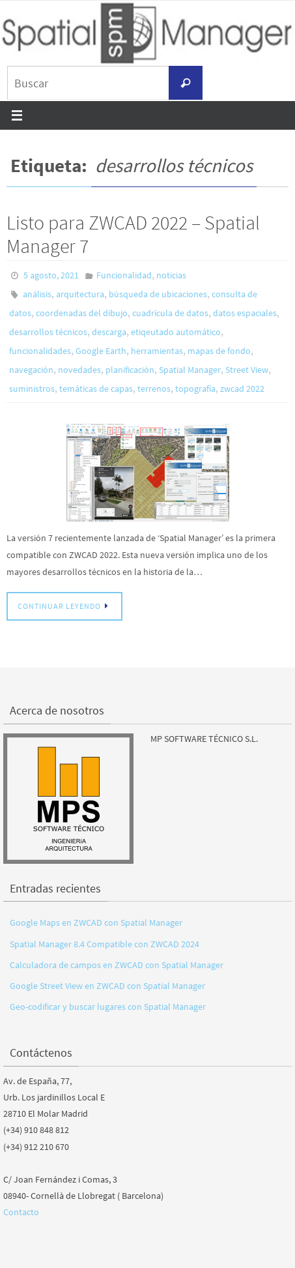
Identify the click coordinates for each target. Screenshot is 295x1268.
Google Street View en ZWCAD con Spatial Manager (107, 986)
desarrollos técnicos (48, 332)
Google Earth (101, 351)
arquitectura (80, 294)
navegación (31, 370)
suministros (32, 388)
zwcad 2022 (242, 388)
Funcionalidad (124, 275)
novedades (79, 370)
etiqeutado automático (176, 332)
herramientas (157, 351)
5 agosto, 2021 (51, 275)
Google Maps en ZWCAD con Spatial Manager (96, 922)
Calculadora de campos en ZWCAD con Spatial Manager (116, 965)
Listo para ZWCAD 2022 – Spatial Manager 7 (133, 234)
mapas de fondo (219, 351)
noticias (171, 275)
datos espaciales (245, 313)
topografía (195, 388)
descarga (109, 332)
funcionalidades (40, 351)
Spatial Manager (190, 370)
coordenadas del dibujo (82, 313)
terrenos (154, 388)
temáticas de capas (96, 388)
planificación (129, 370)
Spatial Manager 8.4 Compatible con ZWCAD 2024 (104, 944)
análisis (37, 294)
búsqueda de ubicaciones (158, 294)
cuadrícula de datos (170, 313)
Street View (246, 370)
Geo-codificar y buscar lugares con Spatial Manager (108, 1006)
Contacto (21, 1212)
